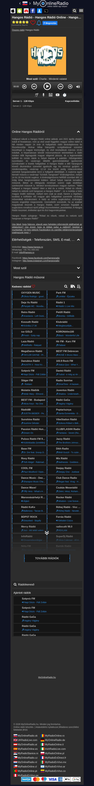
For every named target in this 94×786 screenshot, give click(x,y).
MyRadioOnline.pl (52, 752)
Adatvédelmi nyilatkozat (47, 726)
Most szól (19, 622)
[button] (24, 86)
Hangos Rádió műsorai (27, 631)
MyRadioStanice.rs (26, 752)
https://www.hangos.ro (32, 247)
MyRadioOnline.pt (25, 769)
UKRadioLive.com (25, 739)
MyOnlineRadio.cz (26, 756)
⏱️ (64, 95)
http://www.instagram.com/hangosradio (41, 260)
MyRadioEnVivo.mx (53, 761)
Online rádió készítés (24, 726)
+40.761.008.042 (31, 249)
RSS (25, 729)
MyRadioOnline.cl (25, 765)
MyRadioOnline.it (52, 743)
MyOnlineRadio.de (53, 739)
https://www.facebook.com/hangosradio (41, 258)
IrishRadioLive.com (53, 747)
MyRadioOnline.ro (52, 734)
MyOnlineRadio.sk (26, 734)
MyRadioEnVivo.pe (26, 774)
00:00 (16, 86)
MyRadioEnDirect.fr (53, 756)
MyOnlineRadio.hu (47, 676)
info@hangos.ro (26, 252)
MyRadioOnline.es (26, 747)
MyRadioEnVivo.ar (53, 765)
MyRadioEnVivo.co (53, 769)
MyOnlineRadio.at (25, 743)
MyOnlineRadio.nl (25, 761)
